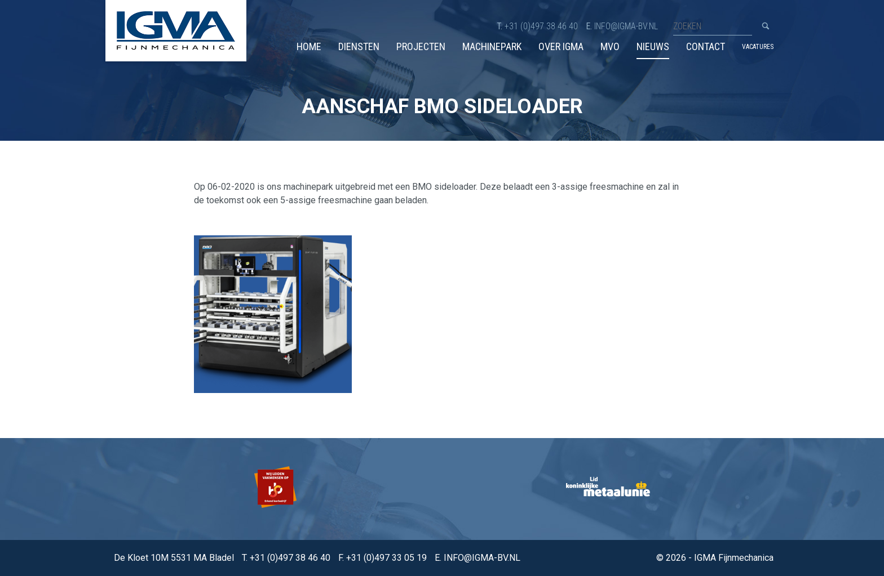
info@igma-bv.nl (626, 26)
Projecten (420, 46)
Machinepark (491, 46)
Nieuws (653, 46)
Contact (705, 46)
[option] (277, 489)
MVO (610, 46)
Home (309, 46)
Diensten (358, 46)
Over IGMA (561, 46)
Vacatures (758, 47)
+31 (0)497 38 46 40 (541, 26)
